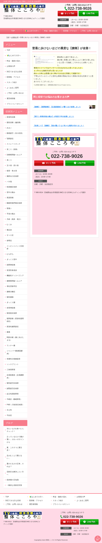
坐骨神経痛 (11, 308)
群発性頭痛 (11, 117)
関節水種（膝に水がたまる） (15, 338)
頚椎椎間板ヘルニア (14, 155)
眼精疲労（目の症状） (15, 133)
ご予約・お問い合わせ (88, 31)
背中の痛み (11, 192)
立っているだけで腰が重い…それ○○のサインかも (15, 439)
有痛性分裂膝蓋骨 (13, 359)
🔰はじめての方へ (32, 31)
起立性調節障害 (13, 394)
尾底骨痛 (10, 198)
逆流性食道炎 (12, 270)
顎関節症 (10, 138)
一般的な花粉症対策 (14, 485)
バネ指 (9, 181)
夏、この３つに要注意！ (14, 449)
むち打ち (10, 254)
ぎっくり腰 (11, 302)
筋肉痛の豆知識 (13, 480)
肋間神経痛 (11, 265)
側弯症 (9, 241)
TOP (13, 31)
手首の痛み (11, 214)
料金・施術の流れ (51, 31)
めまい (9, 128)
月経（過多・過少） (14, 219)
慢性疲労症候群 (13, 383)
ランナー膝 (11, 345)
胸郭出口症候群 (13, 176)
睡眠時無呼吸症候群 (14, 203)
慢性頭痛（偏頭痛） (14, 122)
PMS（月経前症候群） (15, 405)
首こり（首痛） (13, 149)
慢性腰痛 (10, 297)
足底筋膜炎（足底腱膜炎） (15, 376)
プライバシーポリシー (15, 104)
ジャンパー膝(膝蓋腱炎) (15, 352)
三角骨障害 (11, 369)
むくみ (9, 224)
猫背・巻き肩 (12, 171)
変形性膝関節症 (13, 326)
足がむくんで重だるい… (14, 457)
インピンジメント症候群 (15, 247)
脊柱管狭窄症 (12, 286)
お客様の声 (14, 37)
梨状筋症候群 (12, 313)
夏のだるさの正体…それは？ (15, 465)
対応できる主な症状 (14, 72)
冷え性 (9, 410)
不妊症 (9, 415)
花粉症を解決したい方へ (15, 473)
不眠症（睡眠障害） (14, 399)
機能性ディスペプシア (15, 275)
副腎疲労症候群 (13, 388)
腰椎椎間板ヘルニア (14, 281)
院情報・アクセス (70, 31)
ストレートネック (13, 144)
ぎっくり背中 (12, 259)
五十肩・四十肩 (13, 165)
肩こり (9, 160)
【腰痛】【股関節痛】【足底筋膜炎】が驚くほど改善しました (57, 107)
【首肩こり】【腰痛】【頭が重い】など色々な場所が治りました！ (58, 126)
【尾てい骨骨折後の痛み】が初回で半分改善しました (53, 116)
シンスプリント (13, 364)
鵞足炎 (9, 230)
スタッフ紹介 (12, 82)
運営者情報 (11, 98)
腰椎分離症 (11, 292)
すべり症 (10, 235)
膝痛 (8, 332)
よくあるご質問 (13, 88)
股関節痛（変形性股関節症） (15, 320)
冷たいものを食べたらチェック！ (15, 430)
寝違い (9, 208)
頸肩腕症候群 (12, 187)
